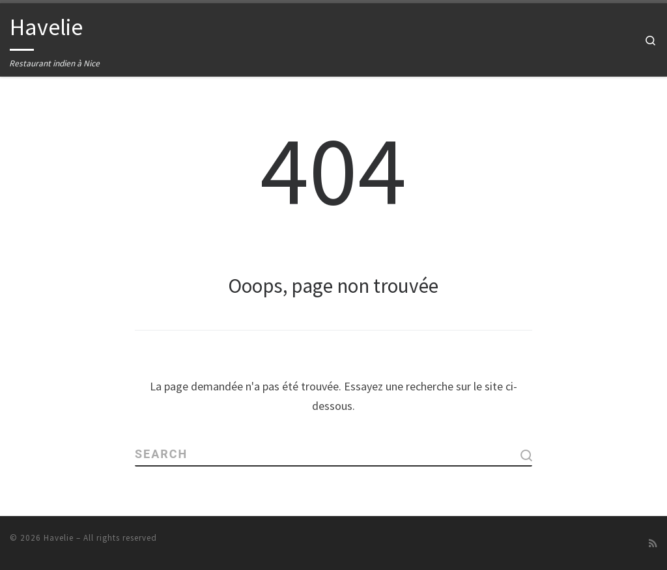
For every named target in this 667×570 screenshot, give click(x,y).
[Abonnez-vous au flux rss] (653, 542)
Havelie (59, 537)
